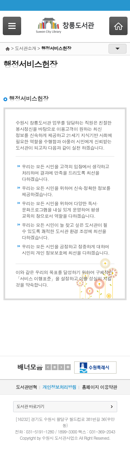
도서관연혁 (26, 387)
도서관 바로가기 (30, 406)
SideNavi (12, 26)
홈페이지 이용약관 (99, 387)
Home (118, 26)
